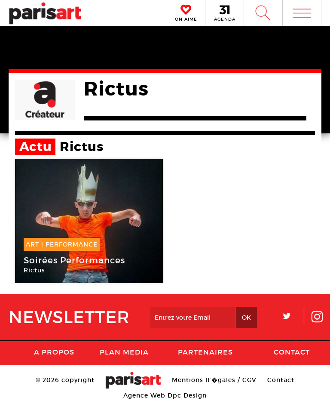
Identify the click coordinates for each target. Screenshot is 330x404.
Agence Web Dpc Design (165, 395)
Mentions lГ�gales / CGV (214, 380)
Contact (292, 352)
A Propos (54, 352)
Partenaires (205, 352)
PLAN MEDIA (124, 352)
